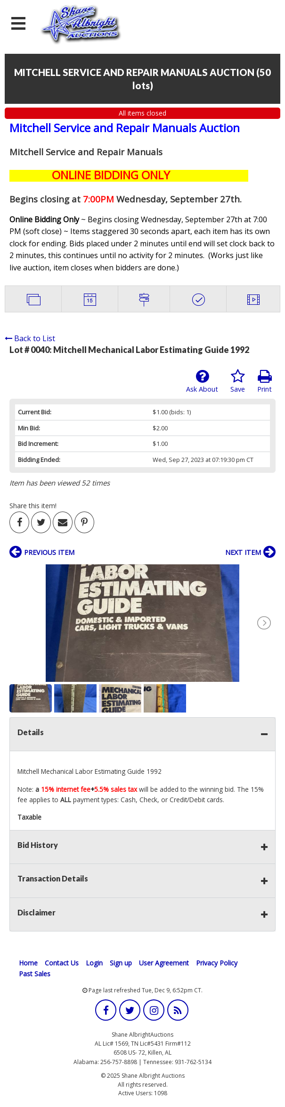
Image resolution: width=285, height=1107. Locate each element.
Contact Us (62, 962)
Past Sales (34, 973)
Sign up (121, 962)
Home (28, 962)
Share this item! (33, 505)
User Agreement (164, 962)
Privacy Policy (216, 962)
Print (264, 381)
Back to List (30, 338)
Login (94, 962)
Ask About (202, 381)
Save (237, 381)
